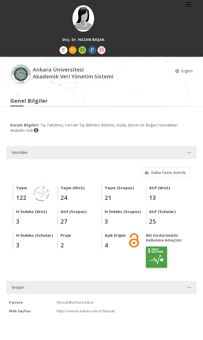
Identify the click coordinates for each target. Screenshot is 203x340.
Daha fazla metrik (165, 172)
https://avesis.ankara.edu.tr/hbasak (86, 311)
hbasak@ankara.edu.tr (75, 302)
